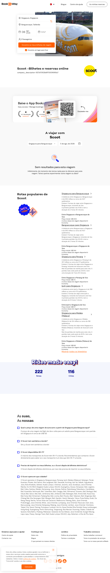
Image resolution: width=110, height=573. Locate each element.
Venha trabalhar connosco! (93, 535)
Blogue (33, 538)
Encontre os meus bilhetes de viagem (36, 45)
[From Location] (37, 18)
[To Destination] (37, 24)
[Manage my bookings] (97, 4)
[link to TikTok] (60, 561)
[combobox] (36, 18)
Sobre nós (34, 535)
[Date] (47, 32)
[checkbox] (26, 50)
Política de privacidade (69, 535)
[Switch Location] (51, 21)
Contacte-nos (6, 538)
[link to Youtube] (64, 561)
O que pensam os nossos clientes (43, 541)
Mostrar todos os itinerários (74, 351)
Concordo (28, 569)
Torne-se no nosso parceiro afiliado (96, 541)
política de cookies (29, 561)
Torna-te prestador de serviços (94, 538)
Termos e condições (68, 538)
